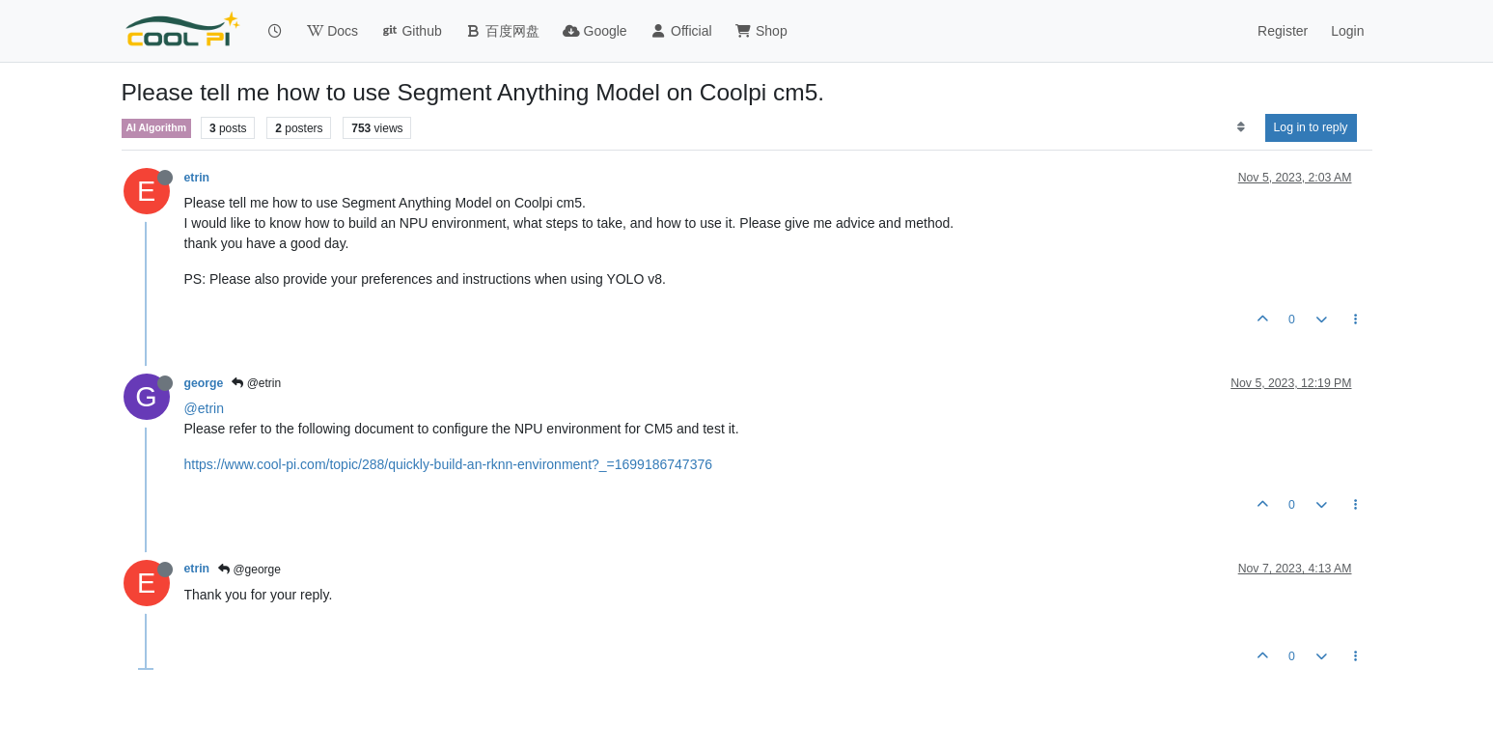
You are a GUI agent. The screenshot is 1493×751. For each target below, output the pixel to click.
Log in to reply (1311, 127)
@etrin (256, 383)
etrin (197, 177)
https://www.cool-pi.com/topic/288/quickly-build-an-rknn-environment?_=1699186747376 (448, 464)
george (204, 383)
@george (249, 569)
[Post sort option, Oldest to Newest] (1241, 127)
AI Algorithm (156, 127)
